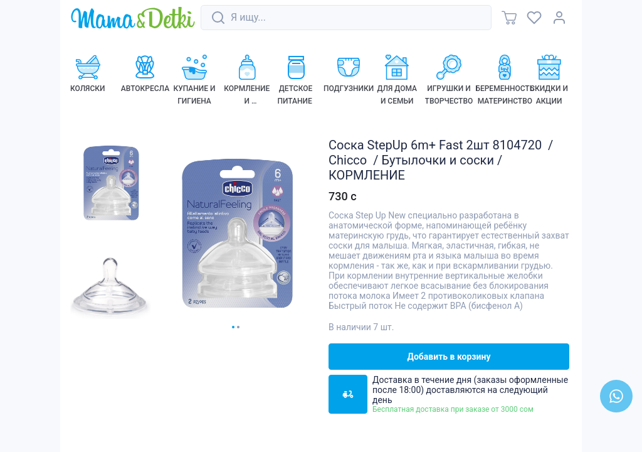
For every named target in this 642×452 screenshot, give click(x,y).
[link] (133, 18)
